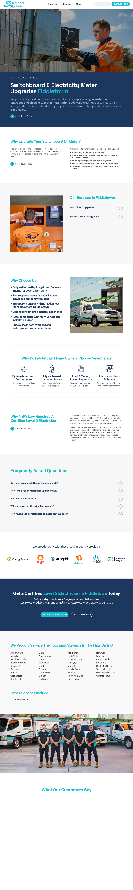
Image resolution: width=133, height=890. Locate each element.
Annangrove (16, 655)
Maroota (72, 668)
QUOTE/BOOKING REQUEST (50, 618)
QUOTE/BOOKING (121, 5)
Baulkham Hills (18, 662)
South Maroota (103, 671)
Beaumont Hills (18, 665)
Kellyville (43, 681)
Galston (43, 671)
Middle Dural (74, 671)
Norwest (100, 655)
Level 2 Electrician (19, 702)
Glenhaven (44, 675)
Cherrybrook (45, 658)
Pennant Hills (103, 662)
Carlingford (16, 678)
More (76, 4)
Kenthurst (73, 655)
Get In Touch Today (23, 116)
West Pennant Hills (105, 675)
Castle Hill (15, 681)
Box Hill (14, 675)
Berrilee (14, 671)
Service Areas (22, 78)
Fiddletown (44, 665)
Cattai (42, 655)
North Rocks (74, 681)
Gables (42, 668)
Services (64, 4)
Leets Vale (73, 658)
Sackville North (104, 668)
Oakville (100, 658)
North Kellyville (75, 678)
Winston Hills (103, 678)
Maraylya (72, 665)
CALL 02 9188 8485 (83, 618)
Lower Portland (75, 662)
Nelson (71, 675)
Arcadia (14, 658)
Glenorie (43, 678)
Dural (42, 662)
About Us (50, 4)
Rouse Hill (101, 665)
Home (12, 78)
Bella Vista (15, 668)
